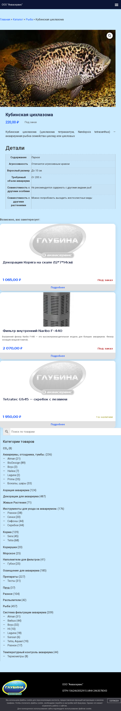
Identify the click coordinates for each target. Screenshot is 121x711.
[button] (116, 4)
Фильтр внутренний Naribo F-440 (32, 331)
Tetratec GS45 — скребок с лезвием (35, 399)
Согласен (114, 701)
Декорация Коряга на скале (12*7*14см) (38, 262)
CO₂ (117, 448)
